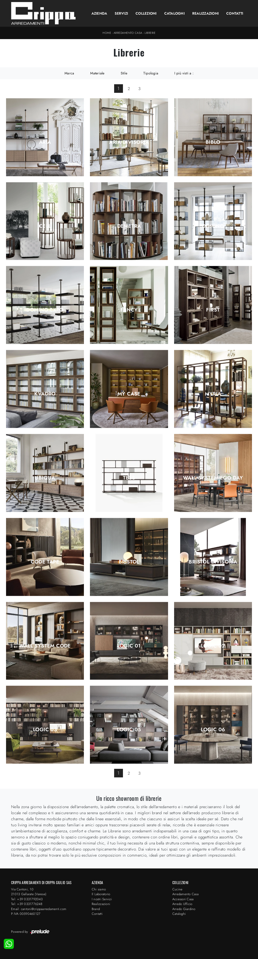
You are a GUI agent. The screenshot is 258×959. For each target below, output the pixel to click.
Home (107, 33)
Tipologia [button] (150, 73)
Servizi (121, 13)
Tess (129, 478)
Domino (213, 226)
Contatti (234, 13)
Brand (96, 909)
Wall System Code (45, 646)
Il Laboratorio (101, 894)
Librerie (150, 33)
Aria (45, 142)
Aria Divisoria (129, 142)
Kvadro (44, 394)
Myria (213, 394)
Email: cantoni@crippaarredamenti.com (38, 909)
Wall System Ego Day (213, 478)
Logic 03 (45, 729)
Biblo (213, 142)
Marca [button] (69, 73)
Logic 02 (213, 646)
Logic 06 (213, 729)
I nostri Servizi (102, 899)
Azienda (99, 13)
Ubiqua (45, 478)
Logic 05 (129, 729)
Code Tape (45, 562)
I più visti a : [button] (184, 73)
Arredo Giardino (184, 909)
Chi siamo (99, 889)
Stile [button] (124, 73)
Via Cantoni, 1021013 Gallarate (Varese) (28, 892)
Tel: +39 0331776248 (26, 903)
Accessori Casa (183, 899)
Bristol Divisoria (213, 562)
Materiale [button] (97, 73)
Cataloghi (174, 13)
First (213, 310)
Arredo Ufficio (182, 903)
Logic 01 (129, 646)
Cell (45, 226)
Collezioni (146, 13)
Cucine (177, 889)
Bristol (129, 562)
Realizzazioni (205, 13)
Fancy (129, 310)
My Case (129, 394)
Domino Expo (44, 310)
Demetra (129, 226)
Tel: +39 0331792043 (27, 899)
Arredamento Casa (128, 33)
